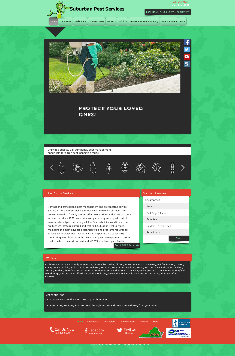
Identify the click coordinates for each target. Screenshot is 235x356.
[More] (179, 238)
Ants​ (149, 206)
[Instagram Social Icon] (187, 64)
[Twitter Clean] (119, 330)
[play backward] (52, 168)
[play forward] (182, 168)
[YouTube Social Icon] (187, 57)
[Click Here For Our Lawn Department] (168, 12)
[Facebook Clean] (86, 330)
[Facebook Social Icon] (187, 42)
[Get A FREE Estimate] (127, 245)
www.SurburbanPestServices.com (105, 344)
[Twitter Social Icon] (187, 49)
